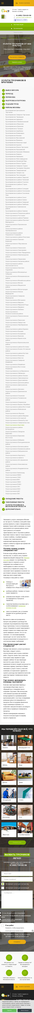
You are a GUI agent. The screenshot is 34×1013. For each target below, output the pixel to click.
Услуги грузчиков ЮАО (13, 489)
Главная (4, 38)
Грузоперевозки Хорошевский (15, 149)
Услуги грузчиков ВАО (13, 479)
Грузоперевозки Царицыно (14, 119)
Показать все (17, 842)
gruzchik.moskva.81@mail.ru (23, 17)
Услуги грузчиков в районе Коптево (17, 353)
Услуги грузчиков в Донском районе (17, 382)
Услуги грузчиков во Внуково (15, 413)
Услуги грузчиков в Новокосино (16, 248)
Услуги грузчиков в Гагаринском (16, 402)
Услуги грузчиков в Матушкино (15, 300)
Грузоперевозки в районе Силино (16, 200)
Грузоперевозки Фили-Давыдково (17, 159)
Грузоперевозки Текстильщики (16, 175)
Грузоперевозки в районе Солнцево (17, 188)
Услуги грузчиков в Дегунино (15, 389)
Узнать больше (24, 1010)
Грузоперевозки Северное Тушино (17, 166)
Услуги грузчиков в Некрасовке (16, 259)
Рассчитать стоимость (17, 57)
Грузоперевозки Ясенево (14, 135)
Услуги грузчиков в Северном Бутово (18, 422)
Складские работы (14, 499)
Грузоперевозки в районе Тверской (17, 177)
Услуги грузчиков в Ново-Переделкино (18, 252)
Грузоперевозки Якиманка (14, 140)
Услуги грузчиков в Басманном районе (18, 449)
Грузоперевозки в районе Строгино (17, 182)
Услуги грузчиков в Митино (14, 283)
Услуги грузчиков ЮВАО (13, 475)
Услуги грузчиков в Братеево (15, 425)
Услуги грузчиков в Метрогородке (17, 289)
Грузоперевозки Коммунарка (15, 133)
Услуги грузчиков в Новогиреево (16, 250)
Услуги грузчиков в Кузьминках (16, 333)
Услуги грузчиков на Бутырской (16, 418)
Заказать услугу (17, 62)
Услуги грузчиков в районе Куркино (17, 329)
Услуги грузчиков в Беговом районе (17, 446)
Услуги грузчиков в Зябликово (15, 373)
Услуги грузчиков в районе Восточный (18, 407)
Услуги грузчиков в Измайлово (15, 364)
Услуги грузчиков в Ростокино (15, 215)
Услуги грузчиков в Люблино (15, 309)
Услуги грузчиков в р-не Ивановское (17, 371)
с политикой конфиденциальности (11, 920)
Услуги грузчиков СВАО (13, 482)
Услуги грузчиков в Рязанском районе (18, 213)
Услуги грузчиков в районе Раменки (17, 218)
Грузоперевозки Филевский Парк (16, 161)
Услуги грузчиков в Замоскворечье (17, 378)
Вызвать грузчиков (24, 3)
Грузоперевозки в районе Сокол (16, 197)
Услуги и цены (13, 38)
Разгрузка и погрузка (15, 100)
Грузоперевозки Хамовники (14, 156)
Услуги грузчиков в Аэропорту (15, 455)
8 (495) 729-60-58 (23, 15)
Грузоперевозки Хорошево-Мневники (17, 152)
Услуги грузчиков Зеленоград (15, 472)
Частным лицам (18, 24)
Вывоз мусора (12, 90)
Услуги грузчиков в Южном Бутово (17, 420)
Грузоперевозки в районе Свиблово (17, 204)
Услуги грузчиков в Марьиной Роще (17, 304)
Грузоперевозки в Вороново (15, 124)
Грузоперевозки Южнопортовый (16, 142)
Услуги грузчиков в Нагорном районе (17, 261)
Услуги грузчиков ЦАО (13, 491)
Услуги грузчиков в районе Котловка (17, 347)
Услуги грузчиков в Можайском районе (18, 280)
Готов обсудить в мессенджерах (13, 913)
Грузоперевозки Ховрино (14, 154)
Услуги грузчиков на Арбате (15, 457)
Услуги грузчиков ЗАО (13, 493)
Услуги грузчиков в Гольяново (15, 395)
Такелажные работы (15, 502)
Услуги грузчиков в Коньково (15, 355)
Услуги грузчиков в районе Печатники (18, 237)
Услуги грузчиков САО (13, 486)
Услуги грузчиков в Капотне (14, 358)
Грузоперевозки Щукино (13, 145)
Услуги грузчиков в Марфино (15, 307)
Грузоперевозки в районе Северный (17, 202)
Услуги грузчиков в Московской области (16, 505)
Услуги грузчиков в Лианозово (15, 320)
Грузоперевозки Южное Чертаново (17, 147)
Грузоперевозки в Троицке (14, 128)
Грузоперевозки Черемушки (14, 117)
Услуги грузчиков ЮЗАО (13, 484)
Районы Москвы (25, 38)
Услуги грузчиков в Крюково (15, 336)
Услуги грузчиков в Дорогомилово (17, 380)
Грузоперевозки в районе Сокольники (18, 191)
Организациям (18, 28)
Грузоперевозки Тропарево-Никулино (18, 168)
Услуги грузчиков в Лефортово (16, 322)
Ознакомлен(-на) (11, 920)
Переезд (9, 94)
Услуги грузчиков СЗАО (13, 477)
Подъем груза (12, 104)
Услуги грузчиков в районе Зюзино (17, 375)
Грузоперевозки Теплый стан (15, 172)
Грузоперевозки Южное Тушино (16, 163)
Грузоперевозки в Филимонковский (17, 121)
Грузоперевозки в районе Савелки (17, 211)
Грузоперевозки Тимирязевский (16, 170)
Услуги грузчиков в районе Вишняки (17, 416)
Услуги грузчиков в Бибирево (15, 440)
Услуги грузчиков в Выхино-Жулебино (18, 404)
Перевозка (10, 97)
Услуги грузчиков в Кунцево (14, 331)
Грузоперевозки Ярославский (15, 138)
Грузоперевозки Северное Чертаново (18, 114)
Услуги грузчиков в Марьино (15, 302)
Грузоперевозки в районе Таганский (17, 179)
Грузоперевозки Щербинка (14, 131)
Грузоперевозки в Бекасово (14, 126)
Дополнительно (13, 509)
